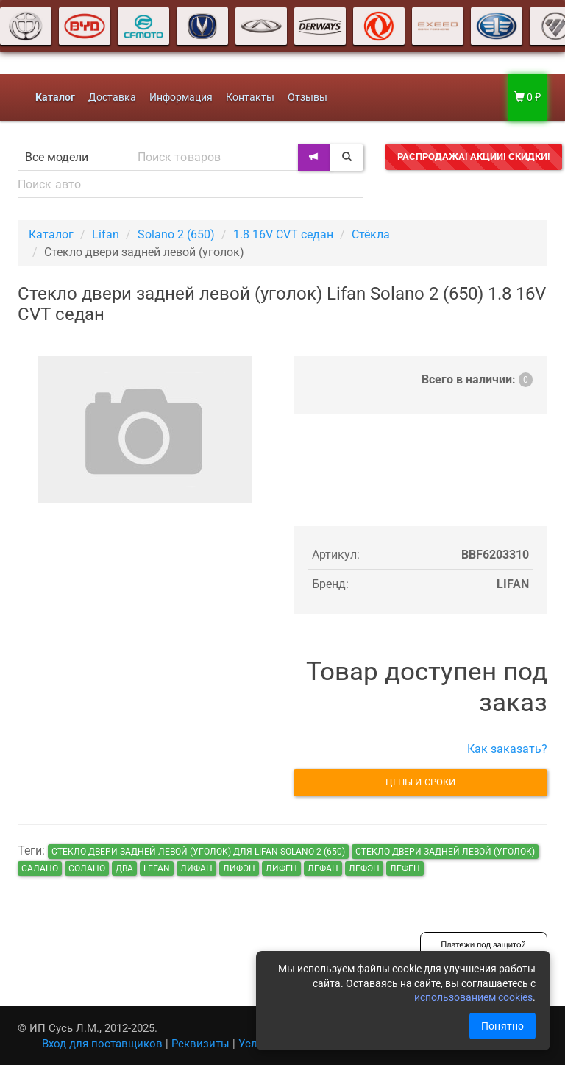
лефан (323, 868)
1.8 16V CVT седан (283, 234)
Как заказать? (507, 749)
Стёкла (371, 234)
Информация (181, 97)
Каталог (51, 234)
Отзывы (307, 97)
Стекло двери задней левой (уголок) (445, 851)
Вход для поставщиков (102, 1043)
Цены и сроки (420, 782)
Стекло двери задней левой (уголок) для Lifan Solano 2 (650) (198, 851)
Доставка (112, 97)
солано (86, 868)
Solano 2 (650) (176, 234)
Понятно (502, 1026)
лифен (281, 868)
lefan (156, 868)
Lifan (105, 234)
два (124, 868)
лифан (196, 868)
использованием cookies (473, 997)
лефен (405, 868)
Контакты (250, 97)
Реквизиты (200, 1043)
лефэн (364, 868)
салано (39, 868)
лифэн (239, 868)
